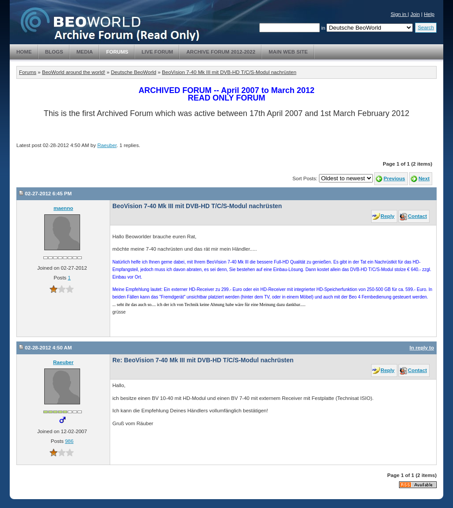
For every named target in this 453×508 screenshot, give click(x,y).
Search (426, 27)
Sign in (399, 14)
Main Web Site (288, 51)
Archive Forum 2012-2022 (220, 51)
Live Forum (157, 51)
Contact (417, 216)
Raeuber (107, 145)
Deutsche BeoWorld (133, 72)
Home (24, 51)
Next (424, 178)
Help (429, 14)
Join (415, 14)
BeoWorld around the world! (73, 72)
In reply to (422, 347)
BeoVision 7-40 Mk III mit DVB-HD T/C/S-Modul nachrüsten (229, 72)
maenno (63, 208)
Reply (387, 216)
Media (85, 51)
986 (69, 441)
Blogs (54, 51)
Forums (117, 51)
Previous (394, 178)
